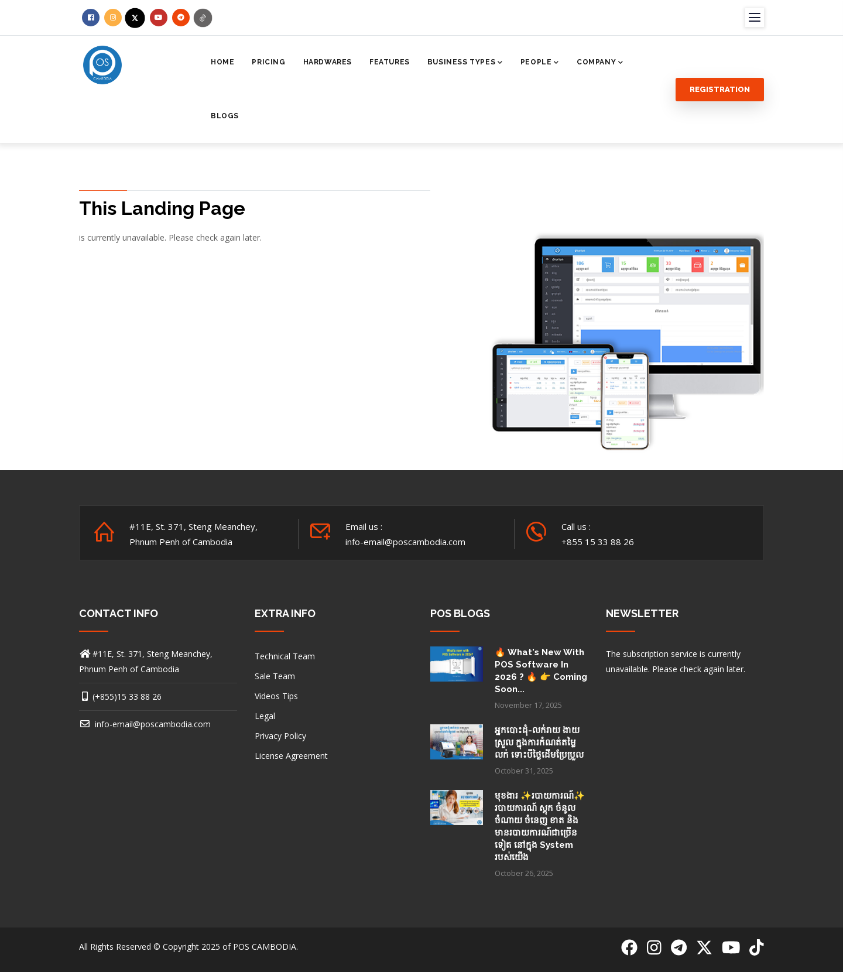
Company (600, 63)
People (539, 63)
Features (389, 62)
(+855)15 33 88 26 (127, 696)
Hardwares (327, 62)
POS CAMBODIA (264, 946)
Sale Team (275, 676)
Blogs (225, 116)
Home (222, 62)
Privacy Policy (280, 735)
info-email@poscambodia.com (145, 724)
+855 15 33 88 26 (597, 541)
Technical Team (285, 656)
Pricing (268, 62)
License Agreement (291, 755)
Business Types (465, 63)
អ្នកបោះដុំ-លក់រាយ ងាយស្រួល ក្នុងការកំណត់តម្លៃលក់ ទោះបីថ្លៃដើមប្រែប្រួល (539, 742)
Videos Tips (276, 695)
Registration (720, 89)
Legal (265, 715)
